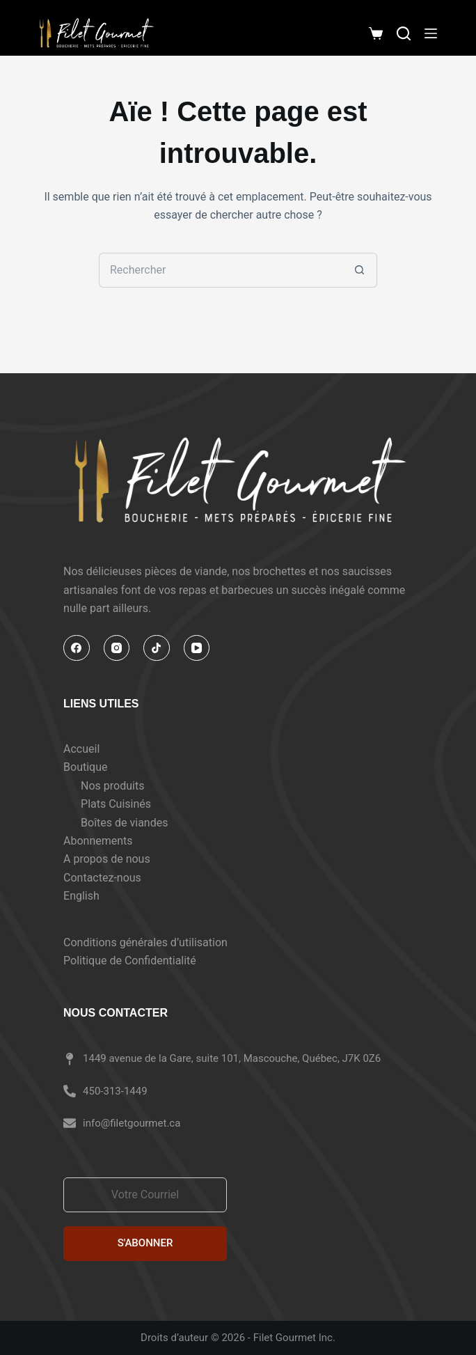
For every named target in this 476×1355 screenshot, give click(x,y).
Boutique (85, 767)
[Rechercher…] (220, 270)
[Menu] (431, 33)
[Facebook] (76, 648)
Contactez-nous (102, 877)
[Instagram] (117, 648)
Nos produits (112, 785)
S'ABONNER (145, 1243)
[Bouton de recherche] (359, 270)
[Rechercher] (404, 33)
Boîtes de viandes (124, 822)
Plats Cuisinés (116, 803)
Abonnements (98, 840)
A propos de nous (106, 859)
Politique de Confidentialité (129, 960)
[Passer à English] (115, 896)
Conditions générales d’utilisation (145, 942)
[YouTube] (197, 648)
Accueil (81, 748)
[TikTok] (156, 648)
